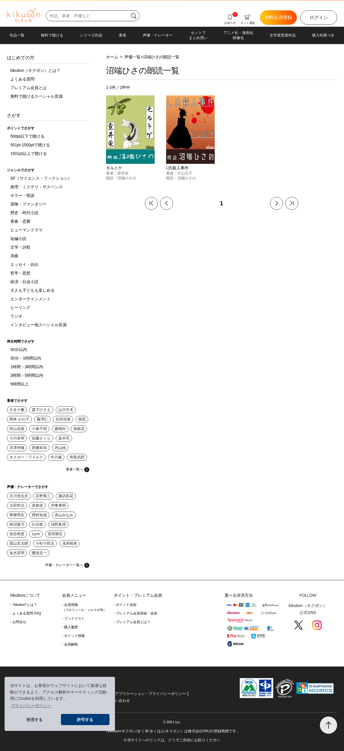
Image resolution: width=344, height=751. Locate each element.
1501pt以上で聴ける (28, 153)
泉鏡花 (78, 429)
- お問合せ (18, 622)
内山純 (60, 447)
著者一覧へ (77, 469)
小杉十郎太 (45, 543)
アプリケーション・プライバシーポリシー (150, 694)
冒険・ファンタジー (28, 204)
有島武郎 (77, 457)
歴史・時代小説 (24, 212)
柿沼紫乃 (16, 524)
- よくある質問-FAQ (25, 613)
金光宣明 (16, 553)
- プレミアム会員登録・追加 (135, 613)
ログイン (319, 17)
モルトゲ (114, 168)
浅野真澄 (58, 524)
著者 (122, 35)
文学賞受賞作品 (283, 35)
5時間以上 (19, 384)
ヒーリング (20, 307)
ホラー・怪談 (22, 195)
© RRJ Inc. (172, 722)
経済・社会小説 (24, 281)
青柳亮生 (16, 515)
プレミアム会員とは (28, 87)
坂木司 (64, 438)
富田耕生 (55, 534)
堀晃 (82, 419)
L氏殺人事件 (177, 168)
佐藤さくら (41, 438)
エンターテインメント (30, 299)
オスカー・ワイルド (26, 457)
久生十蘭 (16, 410)
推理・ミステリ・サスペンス (36, 187)
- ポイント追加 (125, 605)
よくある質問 (22, 79)
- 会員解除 (70, 644)
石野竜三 (43, 496)
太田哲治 (16, 505)
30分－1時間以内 (25, 358)
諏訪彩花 (65, 496)
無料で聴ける (52, 35)
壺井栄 (122, 173)
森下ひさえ (41, 410)
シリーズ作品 (91, 35)
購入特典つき (323, 35)
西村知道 (39, 515)
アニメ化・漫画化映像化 (238, 35)
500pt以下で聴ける (27, 136)
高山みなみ (64, 515)
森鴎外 (60, 429)
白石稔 (37, 524)
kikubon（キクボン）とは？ (35, 70)
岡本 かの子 (19, 419)
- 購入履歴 (70, 627)
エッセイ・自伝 (24, 264)
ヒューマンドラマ (26, 230)
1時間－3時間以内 (26, 366)
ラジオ (16, 316)
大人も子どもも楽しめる (32, 290)
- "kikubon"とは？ (23, 605)
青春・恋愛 (20, 221)
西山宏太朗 (18, 543)
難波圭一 (39, 553)
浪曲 (14, 255)
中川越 (56, 457)
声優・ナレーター (158, 35)
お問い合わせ (118, 700)
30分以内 (18, 349)
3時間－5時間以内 (26, 375)
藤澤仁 (42, 419)
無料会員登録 (278, 17)
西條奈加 (39, 447)
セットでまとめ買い (198, 35)
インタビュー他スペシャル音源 (38, 324)
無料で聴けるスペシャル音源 (36, 96)
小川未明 (16, 438)
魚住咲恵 (16, 534)
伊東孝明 (58, 505)
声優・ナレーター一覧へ (67, 565)
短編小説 (18, 238)
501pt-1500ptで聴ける (30, 145)
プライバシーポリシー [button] (31, 705)
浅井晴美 (69, 543)
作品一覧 (16, 35)
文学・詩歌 (20, 247)
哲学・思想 (20, 273)
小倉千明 (39, 429)
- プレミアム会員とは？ (132, 622)
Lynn (36, 534)
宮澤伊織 (16, 447)
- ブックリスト (73, 618)
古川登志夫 (18, 496)
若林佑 (37, 505)
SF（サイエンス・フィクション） (41, 178)
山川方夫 (65, 410)
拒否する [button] (34, 719)
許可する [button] (85, 719)
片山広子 (184, 173)
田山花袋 (16, 429)
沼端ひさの (126, 178)
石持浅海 (62, 419)
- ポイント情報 (73, 636)
